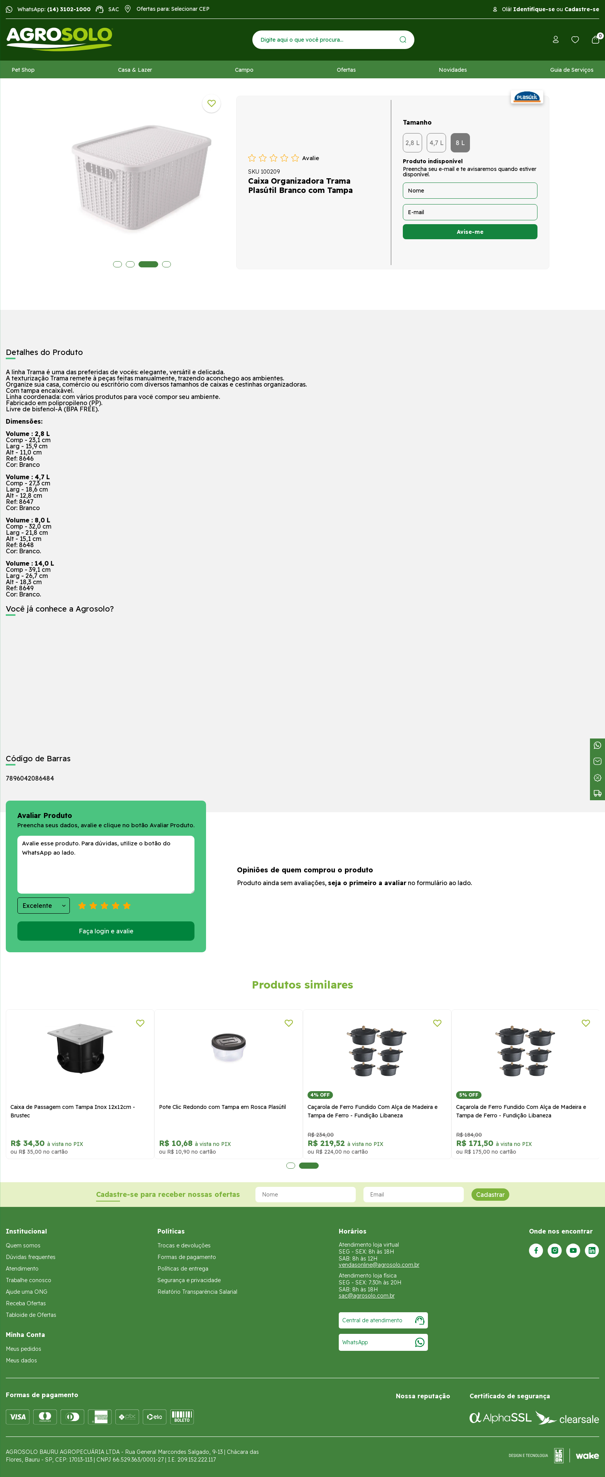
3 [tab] (143, 264)
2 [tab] (130, 264)
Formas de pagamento (186, 1257)
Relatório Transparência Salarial (197, 1291)
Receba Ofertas (26, 1303)
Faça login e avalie (106, 931)
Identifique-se (534, 9)
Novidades (453, 69)
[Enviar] (403, 39)
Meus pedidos (23, 1348)
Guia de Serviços (571, 69)
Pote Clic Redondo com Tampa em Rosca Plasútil (222, 1107)
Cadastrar (490, 1194)
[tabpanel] (142, 180)
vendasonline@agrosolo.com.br (379, 1264)
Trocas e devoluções (184, 1245)
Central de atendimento (383, 1320)
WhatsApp (383, 1342)
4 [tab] (161, 264)
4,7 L (436, 143)
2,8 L (413, 143)
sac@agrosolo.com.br (367, 1295)
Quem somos (23, 1245)
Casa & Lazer (135, 69)
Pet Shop (23, 69)
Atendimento (22, 1268)
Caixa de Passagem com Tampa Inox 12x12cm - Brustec (72, 1111)
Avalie (310, 158)
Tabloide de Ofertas (31, 1314)
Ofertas (346, 69)
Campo (244, 69)
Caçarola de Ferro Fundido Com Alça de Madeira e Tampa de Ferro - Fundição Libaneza (373, 1111)
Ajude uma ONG (26, 1291)
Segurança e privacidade (189, 1280)
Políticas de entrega (182, 1268)
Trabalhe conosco (28, 1280)
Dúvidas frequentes (31, 1257)
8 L (460, 143)
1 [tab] (117, 264)
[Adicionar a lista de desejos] (211, 103)
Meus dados (21, 1360)
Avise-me (470, 231)
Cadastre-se (581, 9)
